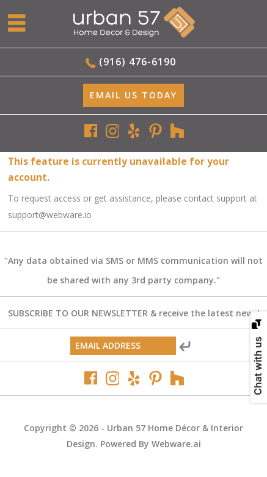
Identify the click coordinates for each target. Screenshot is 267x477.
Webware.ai (176, 444)
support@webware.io (50, 214)
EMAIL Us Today (133, 95)
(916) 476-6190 (137, 61)
